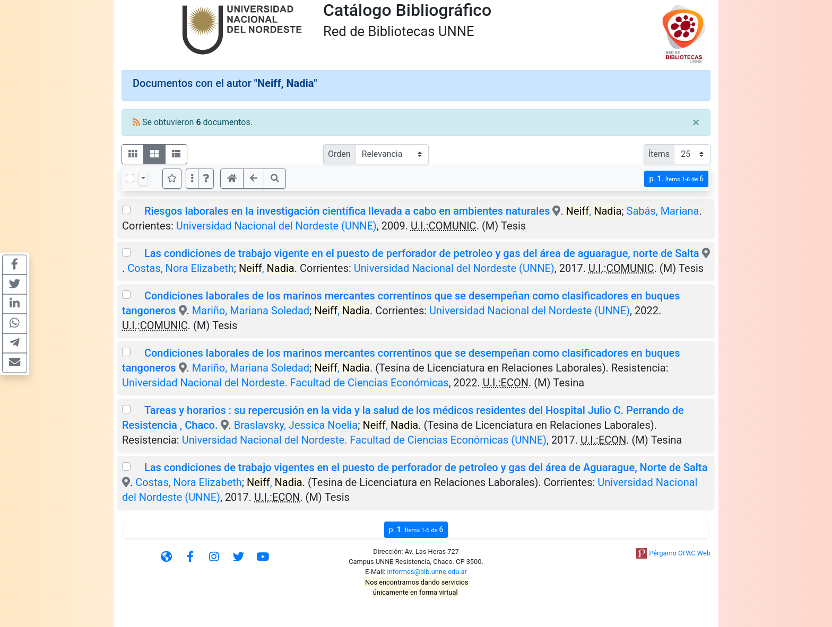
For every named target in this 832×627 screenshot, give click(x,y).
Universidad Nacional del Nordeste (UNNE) (276, 225)
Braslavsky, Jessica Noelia (296, 425)
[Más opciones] (192, 179)
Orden (339, 154)
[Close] (696, 122)
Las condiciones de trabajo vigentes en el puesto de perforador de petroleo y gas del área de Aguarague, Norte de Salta (425, 467)
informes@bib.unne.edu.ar (427, 572)
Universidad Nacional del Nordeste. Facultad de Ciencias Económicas (285, 382)
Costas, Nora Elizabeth (180, 268)
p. (676, 178)
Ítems (659, 154)
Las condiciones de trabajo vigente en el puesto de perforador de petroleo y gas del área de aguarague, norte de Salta (421, 253)
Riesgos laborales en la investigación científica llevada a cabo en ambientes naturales (347, 211)
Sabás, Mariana (663, 211)
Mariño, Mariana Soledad (250, 310)
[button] (206, 179)
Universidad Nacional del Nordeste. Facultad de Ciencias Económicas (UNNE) (364, 440)
